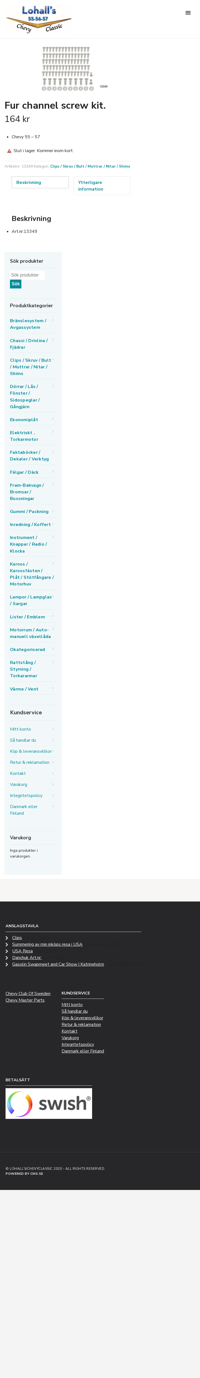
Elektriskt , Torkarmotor (24, 436)
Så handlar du (23, 740)
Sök (16, 284)
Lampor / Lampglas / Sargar (31, 600)
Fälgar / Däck (24, 472)
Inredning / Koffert (30, 525)
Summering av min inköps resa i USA (47, 944)
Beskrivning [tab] (28, 182)
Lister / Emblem (27, 617)
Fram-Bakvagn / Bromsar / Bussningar (27, 492)
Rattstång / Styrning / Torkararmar (23, 669)
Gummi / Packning (29, 512)
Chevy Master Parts (25, 1000)
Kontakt (18, 773)
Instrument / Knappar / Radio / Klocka (28, 544)
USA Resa (22, 951)
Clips (17, 938)
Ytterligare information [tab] (90, 185)
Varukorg (18, 785)
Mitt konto (20, 729)
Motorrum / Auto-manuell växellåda (30, 633)
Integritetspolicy (26, 796)
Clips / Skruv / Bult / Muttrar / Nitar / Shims (90, 166)
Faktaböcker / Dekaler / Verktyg (29, 455)
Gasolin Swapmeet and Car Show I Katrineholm (58, 964)
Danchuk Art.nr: (27, 958)
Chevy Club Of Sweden (28, 994)
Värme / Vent (24, 689)
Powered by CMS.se (24, 1173)
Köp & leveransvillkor (31, 751)
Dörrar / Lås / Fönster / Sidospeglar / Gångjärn (25, 397)
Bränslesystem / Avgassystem (28, 324)
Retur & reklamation (29, 762)
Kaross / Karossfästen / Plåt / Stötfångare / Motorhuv (32, 574)
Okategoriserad (27, 650)
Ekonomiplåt (24, 420)
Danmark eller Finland (23, 810)
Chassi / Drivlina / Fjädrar (29, 344)
